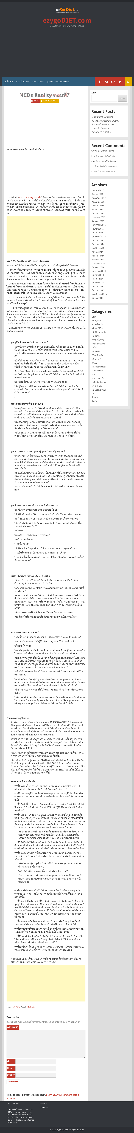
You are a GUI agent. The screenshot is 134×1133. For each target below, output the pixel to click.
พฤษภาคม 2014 (99, 271)
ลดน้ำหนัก (8, 82)
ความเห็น (12, 1027)
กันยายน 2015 (98, 213)
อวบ (93, 171)
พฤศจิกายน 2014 (99, 248)
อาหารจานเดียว (98, 378)
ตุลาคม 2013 (97, 298)
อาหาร (94, 374)
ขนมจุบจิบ (96, 320)
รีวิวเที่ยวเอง (14, 1103)
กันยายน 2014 (98, 256)
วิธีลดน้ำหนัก (97, 355)
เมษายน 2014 (98, 275)
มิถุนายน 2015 (98, 221)
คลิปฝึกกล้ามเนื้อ (99, 332)
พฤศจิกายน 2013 (99, 294)
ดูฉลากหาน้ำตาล (107, 151)
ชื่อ (8, 1061)
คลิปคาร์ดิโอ (97, 328)
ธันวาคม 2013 (98, 290)
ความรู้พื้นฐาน (98, 340)
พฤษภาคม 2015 (99, 225)
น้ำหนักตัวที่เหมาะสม (106, 171)
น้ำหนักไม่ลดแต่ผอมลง (108, 166)
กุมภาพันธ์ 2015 (99, 236)
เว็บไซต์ (11, 1075)
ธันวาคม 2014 (98, 244)
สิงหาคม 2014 (98, 259)
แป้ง (93, 393)
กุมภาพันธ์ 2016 (99, 202)
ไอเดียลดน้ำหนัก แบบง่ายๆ (103, 124)
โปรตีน (95, 397)
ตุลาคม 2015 (97, 209)
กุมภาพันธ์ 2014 (99, 282)
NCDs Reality (30, 1007)
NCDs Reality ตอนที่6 (30, 197)
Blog (94, 317)
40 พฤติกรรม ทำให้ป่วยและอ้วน (105, 121)
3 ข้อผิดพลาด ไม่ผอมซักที (102, 117)
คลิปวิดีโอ (16, 1007)
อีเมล (9, 1068)
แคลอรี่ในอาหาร (22, 82)
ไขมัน (94, 401)
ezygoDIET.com (67, 20)
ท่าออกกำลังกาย (62, 82)
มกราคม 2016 (98, 205)
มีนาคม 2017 (97, 194)
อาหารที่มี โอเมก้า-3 (100, 128)
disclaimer (44, 1107)
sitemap (43, 1103)
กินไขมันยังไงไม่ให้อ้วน (101, 132)
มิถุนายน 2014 (98, 267)
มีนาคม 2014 (97, 279)
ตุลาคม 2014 (97, 252)
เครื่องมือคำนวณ (99, 382)
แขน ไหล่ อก (97, 386)
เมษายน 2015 (98, 229)
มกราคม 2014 (98, 286)
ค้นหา (93, 93)
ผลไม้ (94, 347)
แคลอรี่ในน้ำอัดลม (109, 161)
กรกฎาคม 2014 (98, 263)
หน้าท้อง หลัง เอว (99, 367)
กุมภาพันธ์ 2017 (99, 198)
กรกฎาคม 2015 (98, 217)
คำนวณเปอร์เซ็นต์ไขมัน (105, 156)
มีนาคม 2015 (97, 232)
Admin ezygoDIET (51, 101)
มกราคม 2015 (98, 240)
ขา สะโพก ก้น (97, 324)
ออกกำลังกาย (38, 82)
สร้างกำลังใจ (97, 359)
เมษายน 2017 (98, 190)
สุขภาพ (49, 82)
